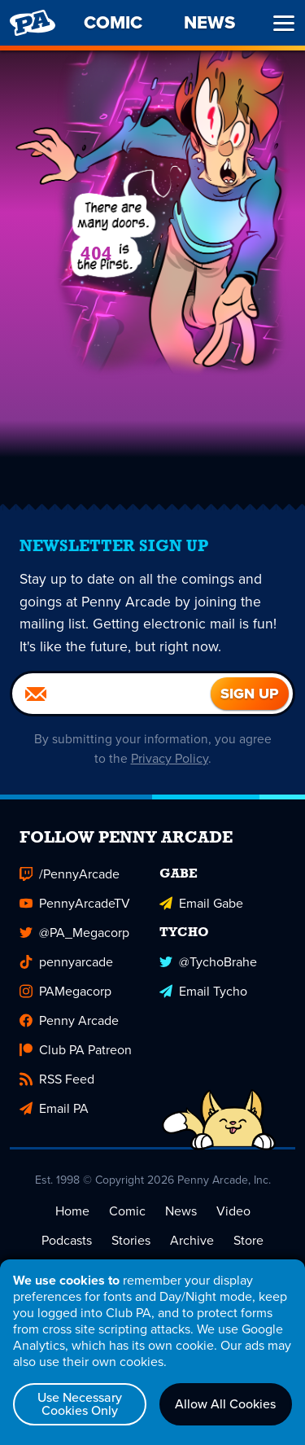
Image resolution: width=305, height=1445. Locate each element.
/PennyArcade (70, 875)
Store (248, 1242)
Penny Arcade (69, 1022)
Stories (130, 1242)
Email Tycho (203, 992)
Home (72, 1212)
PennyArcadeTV (75, 904)
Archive (192, 1242)
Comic (127, 1212)
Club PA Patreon (76, 1051)
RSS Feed (57, 1080)
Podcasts (66, 1242)
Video (233, 1212)
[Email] (111, 695)
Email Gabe (201, 904)
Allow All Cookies (225, 1404)
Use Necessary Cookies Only (79, 1404)
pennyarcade (66, 963)
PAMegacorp (65, 992)
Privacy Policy (169, 760)
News (181, 1212)
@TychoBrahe (208, 963)
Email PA (54, 1110)
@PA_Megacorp (74, 934)
